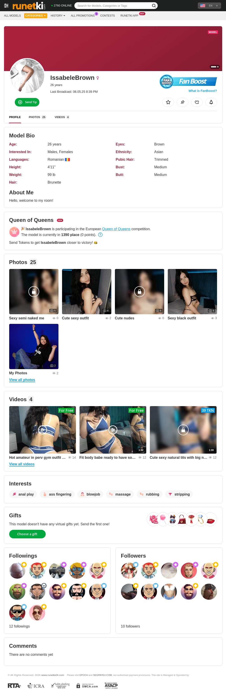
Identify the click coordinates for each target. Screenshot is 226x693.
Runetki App (130, 15)
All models (12, 15)
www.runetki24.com (52, 675)
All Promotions (84, 15)
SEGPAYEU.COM (102, 675)
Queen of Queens (116, 229)
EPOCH (84, 675)
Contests (107, 15)
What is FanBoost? (203, 91)
